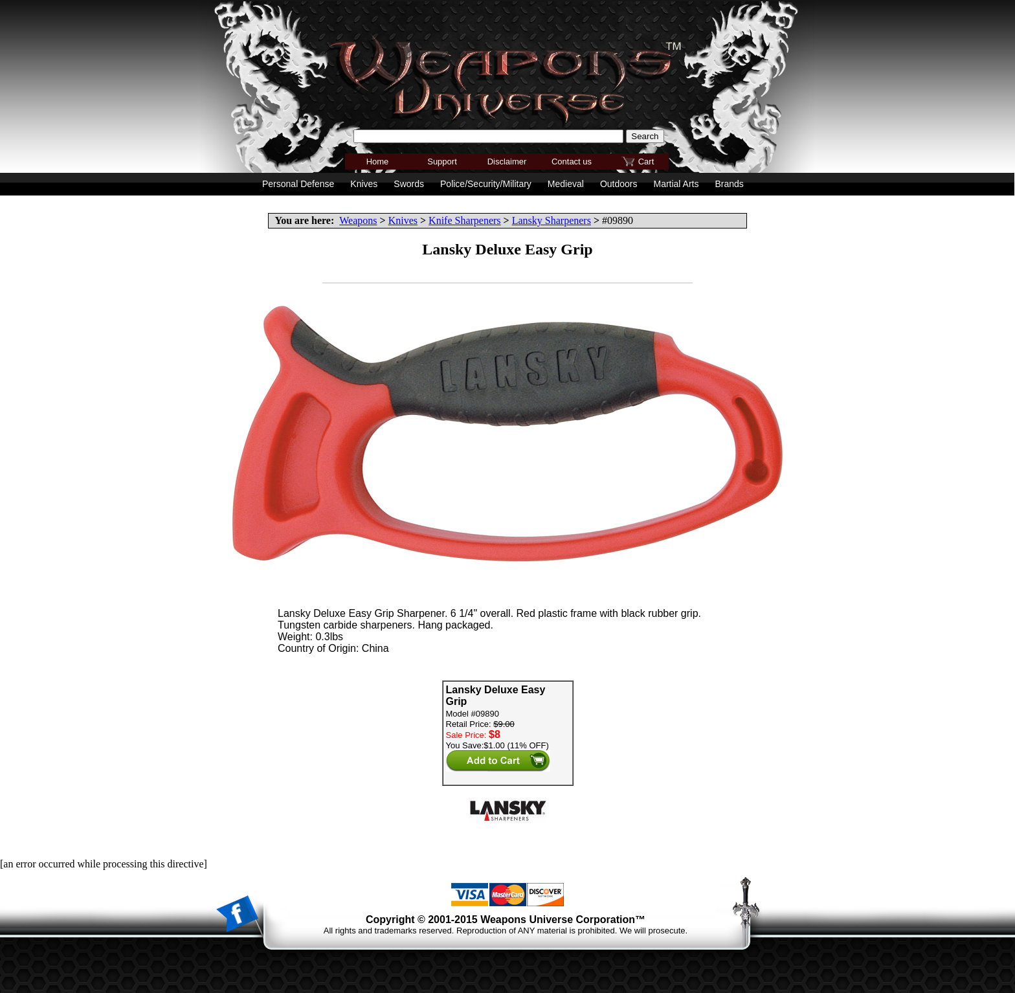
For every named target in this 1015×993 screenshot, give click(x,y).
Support (442, 161)
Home (377, 161)
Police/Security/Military (485, 184)
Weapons (358, 220)
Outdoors (619, 184)
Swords (409, 184)
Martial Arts (675, 184)
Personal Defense (298, 184)
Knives (403, 220)
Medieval (566, 184)
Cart (646, 161)
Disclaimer (507, 161)
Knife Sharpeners (465, 220)
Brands (729, 184)
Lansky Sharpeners (551, 220)
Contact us (572, 161)
